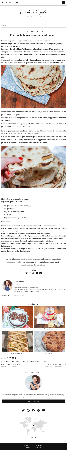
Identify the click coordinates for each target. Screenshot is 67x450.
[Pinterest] (10, 3)
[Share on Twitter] (10, 358)
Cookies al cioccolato (55, 366)
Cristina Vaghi (30, 31)
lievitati (6, 361)
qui (15, 63)
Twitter (16, 295)
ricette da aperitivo (17, 361)
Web (11, 295)
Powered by (33, 447)
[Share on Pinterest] (13, 358)
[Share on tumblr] (15, 358)
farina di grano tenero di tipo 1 (20, 205)
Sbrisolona (48, 353)
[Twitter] (2, 3)
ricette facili (30, 361)
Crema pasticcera (10, 366)
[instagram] (28, 410)
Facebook (21, 295)
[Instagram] (6, 3)
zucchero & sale (33, 11)
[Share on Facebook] (7, 358)
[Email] (17, 3)
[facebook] (33, 410)
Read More (33, 401)
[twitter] (23, 410)
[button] (64, 2)
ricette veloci (41, 361)
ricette (40, 31)
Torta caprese (16, 329)
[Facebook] (13, 3)
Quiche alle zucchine (16, 353)
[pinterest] (38, 410)
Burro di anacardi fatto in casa (48, 329)
